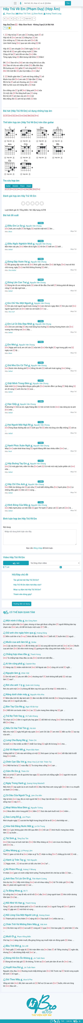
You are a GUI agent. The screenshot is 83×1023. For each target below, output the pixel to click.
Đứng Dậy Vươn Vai (16, 261)
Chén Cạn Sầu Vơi (13, 761)
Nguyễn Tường (37, 808)
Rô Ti (25, 891)
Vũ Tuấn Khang (31, 716)
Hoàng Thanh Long (53, 14)
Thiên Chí (32, 740)
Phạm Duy (10, 14)
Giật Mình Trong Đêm (17, 383)
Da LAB (25, 946)
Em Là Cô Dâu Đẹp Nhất (18, 323)
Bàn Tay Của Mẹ (12, 706)
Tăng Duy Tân (22, 838)
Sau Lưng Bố (11, 816)
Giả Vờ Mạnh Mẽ (13, 749)
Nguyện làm (10, 673)
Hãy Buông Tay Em (16, 463)
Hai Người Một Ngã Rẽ (18, 424)
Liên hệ (69, 1021)
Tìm (68, 3)
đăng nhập (37, 548)
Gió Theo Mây (11, 979)
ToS (62, 1021)
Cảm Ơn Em (10, 771)
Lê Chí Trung (40, 826)
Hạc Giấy (11, 404)
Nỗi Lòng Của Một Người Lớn (19, 915)
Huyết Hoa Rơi (12, 967)
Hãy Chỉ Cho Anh (15, 484)
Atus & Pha (27, 980)
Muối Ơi (8, 936)
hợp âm (9, 141)
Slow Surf (12, 312)
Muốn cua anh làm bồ (15, 642)
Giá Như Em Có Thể (16, 365)
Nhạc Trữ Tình (24, 14)
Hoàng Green (44, 915)
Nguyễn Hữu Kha (37, 694)
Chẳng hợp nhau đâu (15, 654)
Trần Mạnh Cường (39, 879)
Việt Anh (43, 924)
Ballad (11, 249)
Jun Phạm (26, 817)
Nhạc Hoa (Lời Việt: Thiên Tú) (39, 762)
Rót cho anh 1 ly (12, 685)
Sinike (33, 642)
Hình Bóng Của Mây (16, 505)
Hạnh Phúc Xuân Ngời (17, 445)
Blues (10, 231)
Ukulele (15, 186)
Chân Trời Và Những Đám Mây (20, 924)
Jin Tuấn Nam (39, 958)
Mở (16, 563)
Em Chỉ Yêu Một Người (18, 303)
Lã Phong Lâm (26, 851)
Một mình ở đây (12, 620)
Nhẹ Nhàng (10, 850)
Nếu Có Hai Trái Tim (14, 728)
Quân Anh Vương (33, 685)
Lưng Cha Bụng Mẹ (14, 740)
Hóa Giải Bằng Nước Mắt (17, 826)
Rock (10, 451)
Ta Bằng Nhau (11, 890)
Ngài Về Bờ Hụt (32, 707)
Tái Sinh (8, 838)
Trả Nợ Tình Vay (12, 716)
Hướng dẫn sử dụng (21, 604)
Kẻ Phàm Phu (11, 869)
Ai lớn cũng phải (12, 663)
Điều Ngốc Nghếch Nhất (18, 243)
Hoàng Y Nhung (29, 869)
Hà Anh (33, 728)
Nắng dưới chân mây (15, 694)
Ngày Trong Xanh (13, 783)
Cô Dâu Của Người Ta (15, 795)
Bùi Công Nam (31, 621)
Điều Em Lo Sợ (14, 225)
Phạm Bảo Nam (32, 750)
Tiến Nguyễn (32, 860)
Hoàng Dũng (42, 633)
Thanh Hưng (35, 654)
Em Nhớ (10, 344)
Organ (29, 186)
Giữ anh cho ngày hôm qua (18, 632)
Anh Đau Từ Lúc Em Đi (16, 878)
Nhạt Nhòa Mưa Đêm (15, 807)
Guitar (8, 186)
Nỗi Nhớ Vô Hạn (12, 902)
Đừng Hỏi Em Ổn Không (16, 958)
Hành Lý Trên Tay (13, 859)
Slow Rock (38, 14)
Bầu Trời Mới (11, 945)
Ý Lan (7, 28)
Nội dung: (7, 527)
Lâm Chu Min (36, 795)
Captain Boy (30, 664)
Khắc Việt (25, 673)
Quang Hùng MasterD (36, 783)
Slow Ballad (12, 270)
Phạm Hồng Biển (24, 937)
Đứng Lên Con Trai (16, 282)
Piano (22, 186)
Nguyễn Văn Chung (32, 226)
